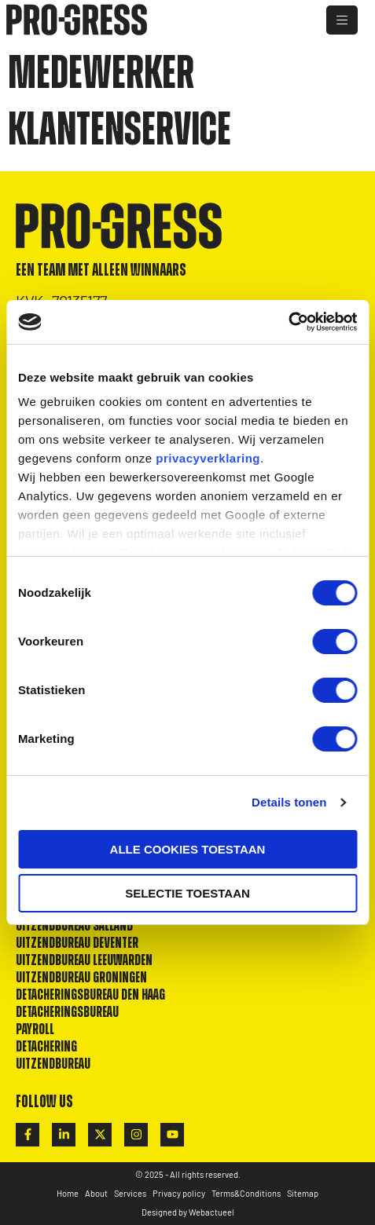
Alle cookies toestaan (188, 849)
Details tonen (289, 802)
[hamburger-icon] (342, 20)
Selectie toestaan (187, 893)
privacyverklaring (208, 458)
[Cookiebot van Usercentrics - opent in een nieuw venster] (288, 322)
